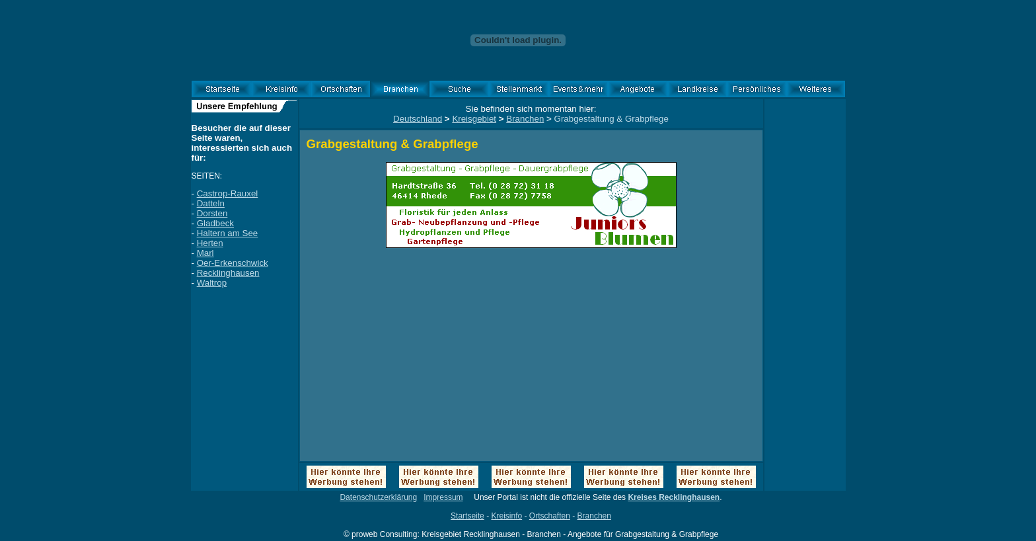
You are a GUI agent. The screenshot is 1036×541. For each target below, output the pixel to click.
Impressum (443, 497)
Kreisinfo (506, 515)
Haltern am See (227, 233)
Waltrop (212, 283)
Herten (210, 243)
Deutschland (417, 119)
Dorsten (212, 213)
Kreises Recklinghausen (674, 497)
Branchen (525, 119)
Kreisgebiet (474, 119)
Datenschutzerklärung (378, 497)
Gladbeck (215, 223)
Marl (205, 253)
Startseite (467, 515)
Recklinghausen (228, 273)
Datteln (211, 203)
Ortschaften (549, 515)
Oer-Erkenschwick (232, 263)
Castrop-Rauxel (227, 193)
